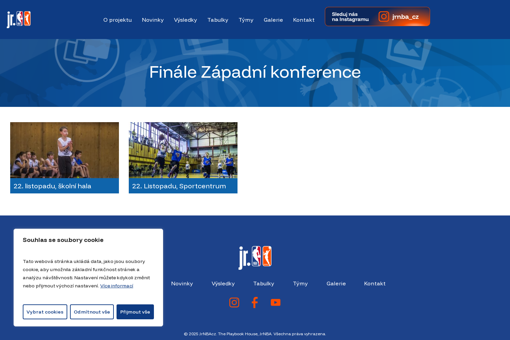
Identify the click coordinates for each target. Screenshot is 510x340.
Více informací (116, 286)
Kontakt (375, 283)
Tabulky (263, 283)
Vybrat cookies (45, 312)
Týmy (300, 283)
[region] (88, 277)
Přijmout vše (135, 312)
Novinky (182, 283)
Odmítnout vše (92, 312)
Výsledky (223, 283)
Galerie (336, 283)
